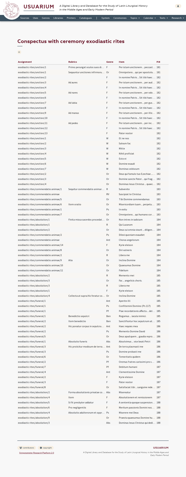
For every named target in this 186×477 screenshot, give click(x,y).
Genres (46, 18)
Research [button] (177, 18)
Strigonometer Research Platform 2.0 (36, 453)
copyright (46, 448)
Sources (24, 18)
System (106, 18)
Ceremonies (119, 18)
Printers (71, 18)
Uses (35, 18)
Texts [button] (163, 18)
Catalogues (85, 18)
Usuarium (39, 7)
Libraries (58, 18)
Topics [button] (134, 18)
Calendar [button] (149, 18)
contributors (27, 448)
